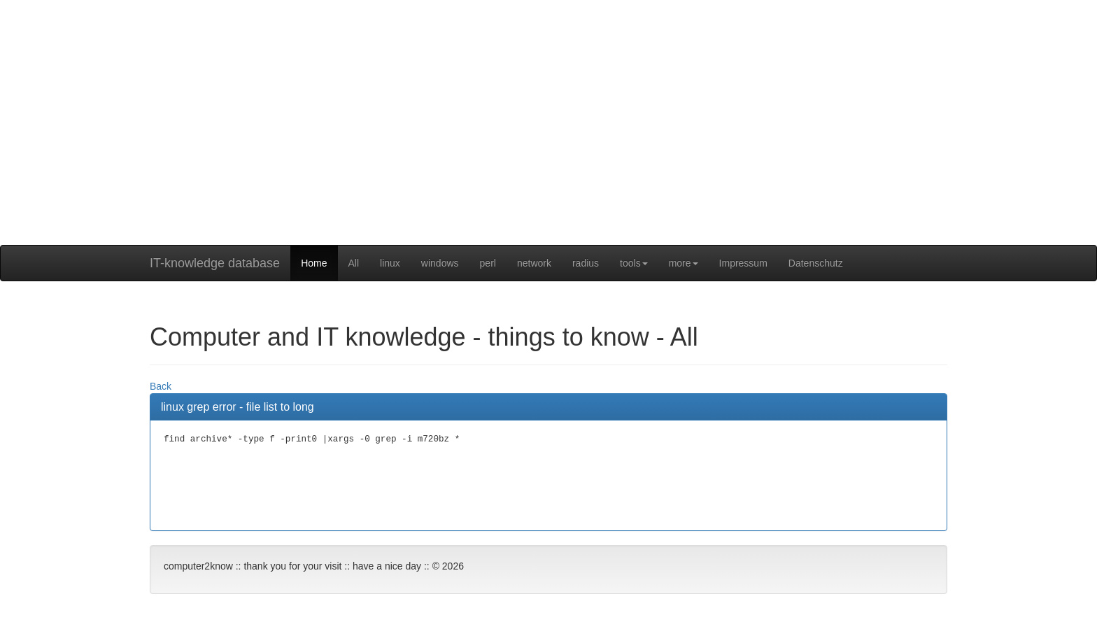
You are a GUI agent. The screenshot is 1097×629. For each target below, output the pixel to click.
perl (488, 263)
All (354, 263)
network (534, 263)
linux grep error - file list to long (237, 407)
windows (440, 263)
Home (314, 263)
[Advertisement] (548, 147)
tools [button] (634, 263)
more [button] (683, 263)
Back (160, 386)
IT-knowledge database (215, 263)
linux (390, 263)
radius (585, 263)
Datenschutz (815, 263)
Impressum (743, 263)
